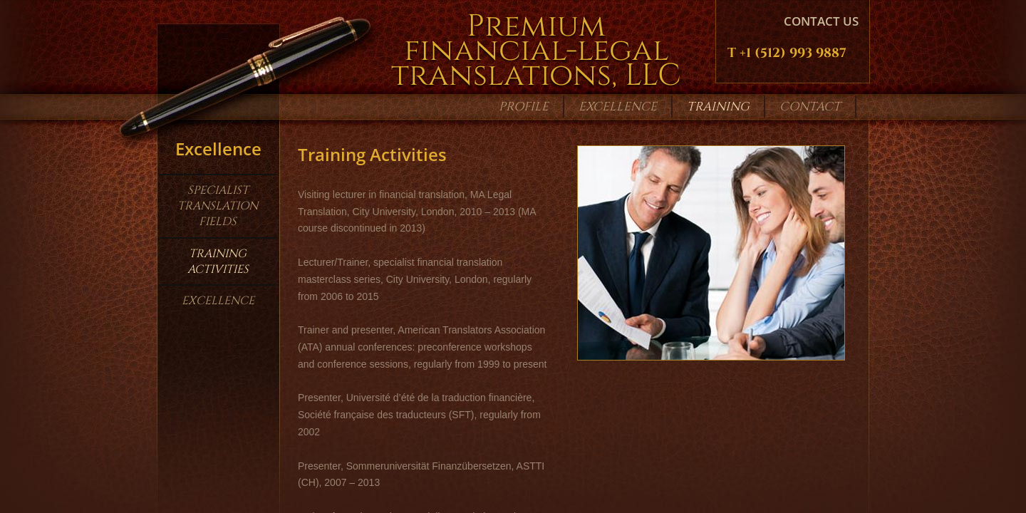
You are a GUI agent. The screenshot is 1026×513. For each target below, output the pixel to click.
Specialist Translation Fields (217, 206)
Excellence (218, 301)
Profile (524, 106)
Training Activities (218, 261)
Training (718, 106)
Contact (810, 106)
